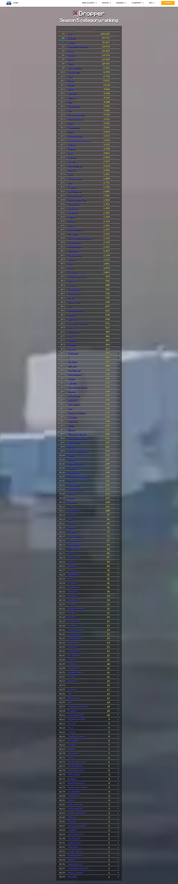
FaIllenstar (75, 843)
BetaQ (71, 447)
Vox (70, 519)
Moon (71, 728)
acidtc (71, 493)
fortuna (72, 234)
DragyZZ (73, 596)
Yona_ (71, 757)
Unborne (73, 208)
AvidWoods (74, 587)
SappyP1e (74, 796)
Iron (70, 225)
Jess (71, 425)
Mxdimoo (72, 779)
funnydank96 (75, 310)
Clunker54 (74, 289)
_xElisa (72, 383)
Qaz (70, 102)
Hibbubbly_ (74, 642)
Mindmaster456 (76, 719)
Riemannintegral (77, 434)
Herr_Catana (75, 872)
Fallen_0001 (75, 255)
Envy (71, 80)
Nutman (72, 749)
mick (70, 408)
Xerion (72, 391)
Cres (71, 498)
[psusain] (73, 332)
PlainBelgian (75, 638)
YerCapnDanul (76, 770)
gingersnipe (75, 672)
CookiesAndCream (78, 46)
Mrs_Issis (74, 442)
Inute (71, 677)
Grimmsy (72, 583)
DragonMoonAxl (77, 276)
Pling (71, 51)
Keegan (72, 340)
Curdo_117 (74, 600)
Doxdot (72, 723)
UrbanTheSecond (78, 451)
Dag (70, 183)
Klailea (72, 860)
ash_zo (72, 366)
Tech (71, 63)
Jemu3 (71, 528)
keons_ (72, 579)
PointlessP (74, 404)
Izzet (71, 562)
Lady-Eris (74, 302)
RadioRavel (74, 540)
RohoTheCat (75, 864)
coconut (73, 515)
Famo (71, 506)
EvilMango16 (75, 195)
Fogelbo (72, 711)
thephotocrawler (78, 787)
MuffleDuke (74, 191)
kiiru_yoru (74, 698)
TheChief (73, 353)
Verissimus (74, 370)
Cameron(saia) (76, 412)
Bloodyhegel (75, 136)
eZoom (71, 430)
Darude (72, 821)
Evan (71, 481)
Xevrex (72, 502)
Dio (69, 306)
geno (71, 89)
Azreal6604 (75, 247)
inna (70, 174)
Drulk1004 (74, 545)
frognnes (73, 72)
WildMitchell (74, 574)
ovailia (71, 613)
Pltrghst (73, 591)
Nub (70, 702)
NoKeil (71, 378)
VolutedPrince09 (78, 323)
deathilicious (75, 464)
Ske (70, 694)
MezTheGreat (75, 834)
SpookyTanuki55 (77, 826)
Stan (70, 132)
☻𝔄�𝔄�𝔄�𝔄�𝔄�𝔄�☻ (79, 140)
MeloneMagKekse (77, 387)
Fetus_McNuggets (78, 476)
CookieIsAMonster (78, 438)
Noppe (71, 161)
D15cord (73, 523)
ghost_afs (74, 557)
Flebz (71, 455)
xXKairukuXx (75, 178)
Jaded (71, 468)
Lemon (71, 659)
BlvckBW (72, 877)
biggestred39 (76, 608)
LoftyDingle (75, 549)
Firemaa (72, 272)
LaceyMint (74, 472)
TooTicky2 (74, 838)
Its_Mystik (74, 655)
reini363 (73, 421)
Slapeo (72, 532)
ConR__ (72, 617)
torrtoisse (74, 668)
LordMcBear (75, 68)
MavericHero (75, 119)
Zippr (71, 59)
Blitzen (72, 344)
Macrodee (74, 753)
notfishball (74, 106)
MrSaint (72, 689)
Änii (70, 34)
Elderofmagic (75, 804)
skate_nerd (75, 851)
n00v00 (72, 93)
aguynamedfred (77, 200)
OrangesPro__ (76, 651)
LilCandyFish (75, 808)
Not (70, 336)
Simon (71, 800)
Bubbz (71, 315)
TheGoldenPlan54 (78, 868)
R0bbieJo (73, 251)
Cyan (71, 123)
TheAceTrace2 (76, 736)
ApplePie (73, 681)
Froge (71, 221)
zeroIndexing (76, 630)
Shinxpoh (73, 847)
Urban (71, 42)
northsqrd (74, 242)
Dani (70, 76)
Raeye (71, 149)
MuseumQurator (77, 762)
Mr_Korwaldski (76, 114)
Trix (70, 263)
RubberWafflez (77, 813)
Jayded (72, 647)
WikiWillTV (73, 400)
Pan (70, 327)
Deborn (72, 170)
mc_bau (72, 285)
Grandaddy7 (75, 374)
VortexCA (73, 204)
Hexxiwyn (73, 740)
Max (70, 110)
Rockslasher (75, 166)
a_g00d (72, 830)
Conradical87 (76, 715)
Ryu (70, 153)
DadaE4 (72, 604)
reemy (71, 217)
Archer (72, 157)
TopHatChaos (75, 489)
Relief (71, 85)
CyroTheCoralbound (80, 238)
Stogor (72, 745)
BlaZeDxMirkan (76, 783)
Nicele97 (73, 566)
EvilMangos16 (76, 855)
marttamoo (74, 485)
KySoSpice (74, 396)
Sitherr (72, 817)
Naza (71, 553)
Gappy (71, 732)
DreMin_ (72, 144)
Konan (71, 55)
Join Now (168, 3)
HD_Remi (72, 361)
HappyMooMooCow (78, 706)
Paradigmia (74, 634)
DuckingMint (74, 293)
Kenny (71, 570)
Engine (72, 38)
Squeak (72, 187)
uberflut (73, 319)
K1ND (71, 298)
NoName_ (73, 212)
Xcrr (71, 281)
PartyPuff (74, 621)
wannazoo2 (74, 510)
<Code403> (74, 791)
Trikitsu (72, 417)
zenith (71, 459)
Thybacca (74, 127)
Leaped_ (73, 625)
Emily (71, 268)
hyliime (71, 349)
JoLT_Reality (75, 536)
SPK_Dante (74, 774)
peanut (72, 98)
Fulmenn (72, 664)
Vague (71, 259)
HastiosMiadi (75, 766)
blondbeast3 (75, 229)
